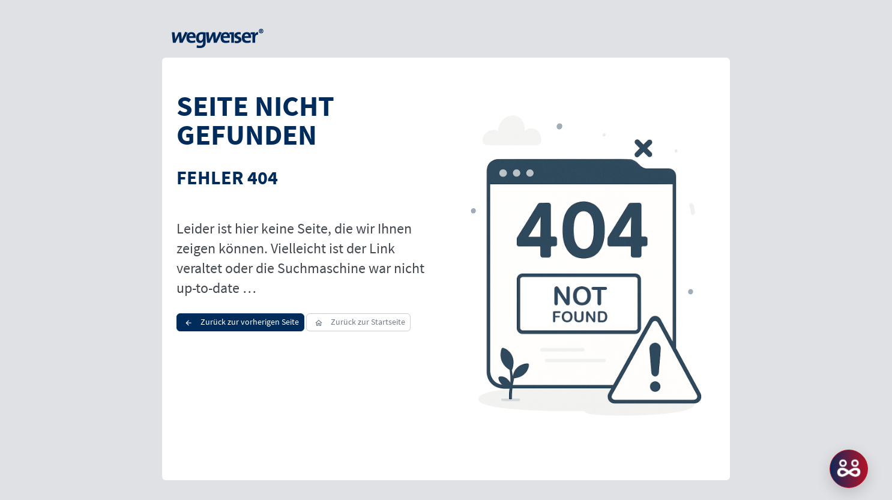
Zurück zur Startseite (358, 321)
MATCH (849, 469)
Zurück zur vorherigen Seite (240, 321)
